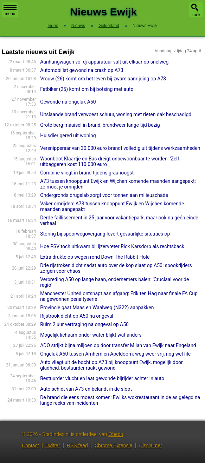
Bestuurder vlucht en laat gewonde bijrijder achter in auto (102, 378)
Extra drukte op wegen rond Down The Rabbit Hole (94, 257)
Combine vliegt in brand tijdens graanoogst (87, 173)
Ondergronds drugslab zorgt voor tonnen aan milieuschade (104, 195)
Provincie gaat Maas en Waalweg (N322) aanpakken (97, 307)
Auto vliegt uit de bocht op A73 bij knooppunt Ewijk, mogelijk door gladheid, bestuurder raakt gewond (111, 365)
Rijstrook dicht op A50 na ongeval (76, 316)
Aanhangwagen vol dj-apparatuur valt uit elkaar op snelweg (104, 62)
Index (52, 25)
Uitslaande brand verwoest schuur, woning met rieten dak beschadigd (115, 114)
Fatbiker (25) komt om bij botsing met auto (86, 89)
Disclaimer (150, 445)
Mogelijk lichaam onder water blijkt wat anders (91, 335)
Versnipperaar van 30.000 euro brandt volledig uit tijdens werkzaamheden (120, 148)
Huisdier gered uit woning (68, 135)
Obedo (115, 434)
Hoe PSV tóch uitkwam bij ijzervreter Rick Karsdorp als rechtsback (112, 246)
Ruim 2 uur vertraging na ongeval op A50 (84, 324)
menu (10, 10)
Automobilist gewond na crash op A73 (81, 70)
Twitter (52, 445)
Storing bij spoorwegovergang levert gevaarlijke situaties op (105, 234)
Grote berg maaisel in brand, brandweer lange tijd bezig (100, 125)
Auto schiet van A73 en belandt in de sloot (86, 389)
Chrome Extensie (113, 445)
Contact (30, 445)
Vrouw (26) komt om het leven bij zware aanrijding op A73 (103, 78)
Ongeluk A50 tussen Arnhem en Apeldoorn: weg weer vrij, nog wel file (115, 354)
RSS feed (77, 445)
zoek (196, 14)
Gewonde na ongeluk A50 (68, 102)
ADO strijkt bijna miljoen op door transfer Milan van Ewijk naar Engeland (118, 345)
